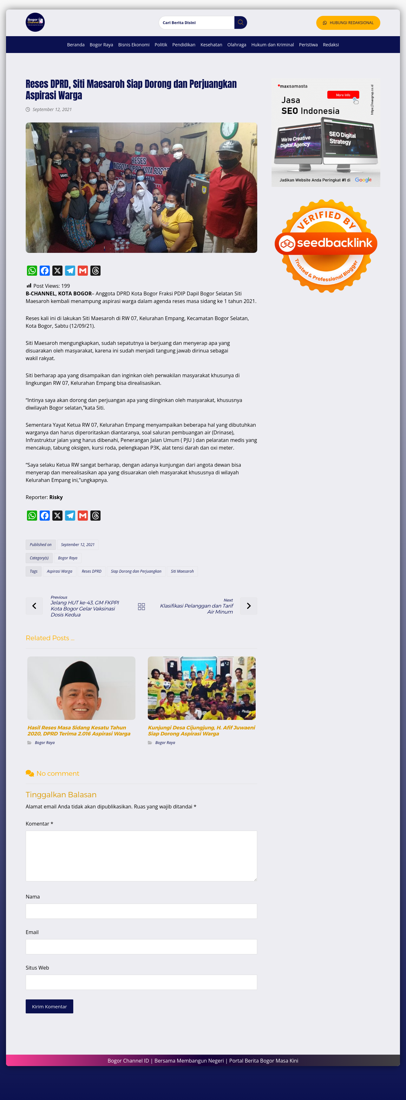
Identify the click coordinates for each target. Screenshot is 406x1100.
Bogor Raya (71, 577)
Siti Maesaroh (186, 590)
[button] (238, 29)
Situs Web (41, 985)
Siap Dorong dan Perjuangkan (140, 590)
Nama (36, 914)
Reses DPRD (95, 590)
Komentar (43, 841)
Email (36, 949)
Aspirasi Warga (63, 590)
